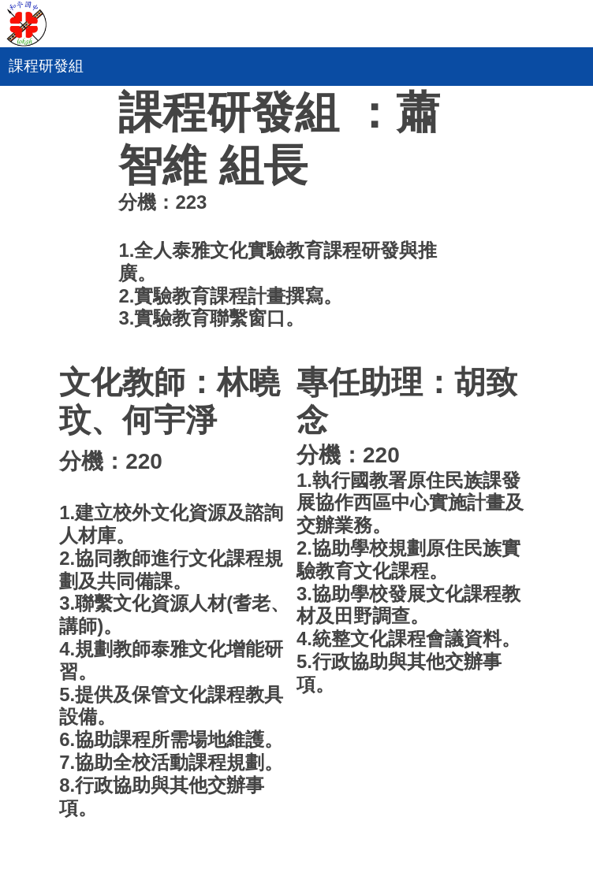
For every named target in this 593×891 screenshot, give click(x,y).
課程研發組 (46, 66)
